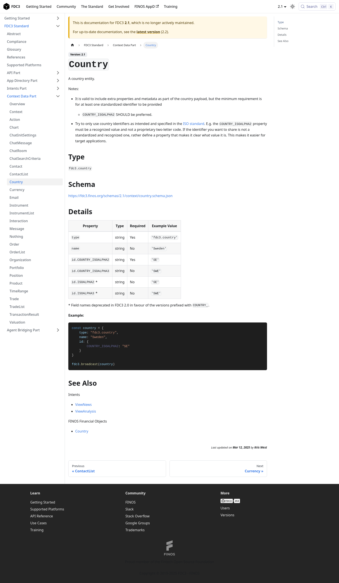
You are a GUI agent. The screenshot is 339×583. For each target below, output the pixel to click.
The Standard (92, 6)
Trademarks (135, 530)
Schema (283, 28)
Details (282, 35)
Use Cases (38, 523)
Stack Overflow (137, 516)
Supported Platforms (47, 509)
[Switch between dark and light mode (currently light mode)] (292, 6)
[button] (32, 18)
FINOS (130, 502)
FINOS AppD (146, 6)
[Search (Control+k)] (317, 6)
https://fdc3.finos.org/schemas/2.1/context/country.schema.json (120, 195)
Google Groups (137, 523)
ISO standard (193, 123)
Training (170, 6)
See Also (283, 41)
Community (66, 6)
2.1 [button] (280, 6)
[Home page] (72, 45)
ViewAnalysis (85, 411)
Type (281, 22)
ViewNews (83, 404)
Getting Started (38, 6)
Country (81, 431)
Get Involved (118, 6)
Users (225, 508)
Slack (129, 509)
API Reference (41, 516)
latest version (148, 31)
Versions (227, 515)
